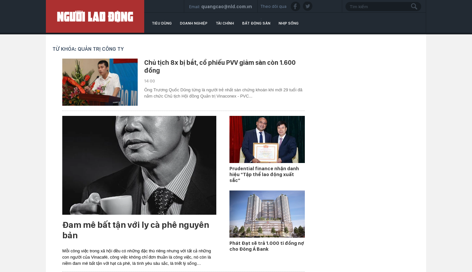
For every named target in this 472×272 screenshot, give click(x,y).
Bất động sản (256, 23)
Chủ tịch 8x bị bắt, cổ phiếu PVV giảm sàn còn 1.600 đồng (220, 66)
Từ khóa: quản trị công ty (88, 49)
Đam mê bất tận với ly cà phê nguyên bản (135, 230)
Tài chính (225, 23)
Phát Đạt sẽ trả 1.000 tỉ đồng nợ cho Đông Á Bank (266, 246)
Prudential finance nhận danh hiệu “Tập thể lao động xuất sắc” (264, 174)
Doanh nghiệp (193, 23)
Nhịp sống (289, 23)
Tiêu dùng (162, 23)
